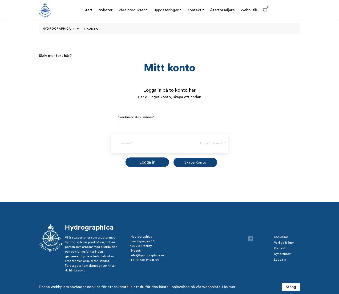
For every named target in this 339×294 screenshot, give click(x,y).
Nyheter (105, 10)
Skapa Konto (195, 162)
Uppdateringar (166, 10)
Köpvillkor (281, 237)
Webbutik (249, 10)
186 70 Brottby (141, 246)
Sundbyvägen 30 (142, 241)
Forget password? (213, 143)
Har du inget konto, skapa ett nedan (169, 97)
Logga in (280, 259)
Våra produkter (131, 10)
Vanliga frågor (284, 242)
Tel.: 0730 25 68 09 (144, 260)
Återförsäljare (222, 10)
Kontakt (194, 10)
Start (88, 10)
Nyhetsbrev (282, 254)
